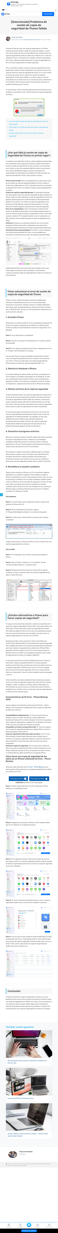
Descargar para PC (16, 778)
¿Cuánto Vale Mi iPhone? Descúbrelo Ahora (21, 1098)
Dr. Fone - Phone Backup (35, 767)
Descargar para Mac (37, 778)
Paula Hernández (16, 37)
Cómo (10, 1163)
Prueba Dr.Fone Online (29, 1231)
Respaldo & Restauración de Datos (32, 39)
